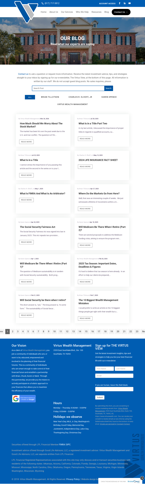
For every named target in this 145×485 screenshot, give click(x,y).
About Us (53, 12)
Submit (100, 397)
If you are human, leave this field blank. (111, 385)
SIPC (68, 444)
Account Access (107, 4)
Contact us (23, 74)
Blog (106, 12)
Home (43, 12)
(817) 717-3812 (52, 3)
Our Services (67, 12)
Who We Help (82, 12)
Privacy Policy (73, 479)
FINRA (62, 444)
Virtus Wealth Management (34, 350)
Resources (96, 12)
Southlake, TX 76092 (62, 354)
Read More (26, 142)
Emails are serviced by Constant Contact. (115, 424)
